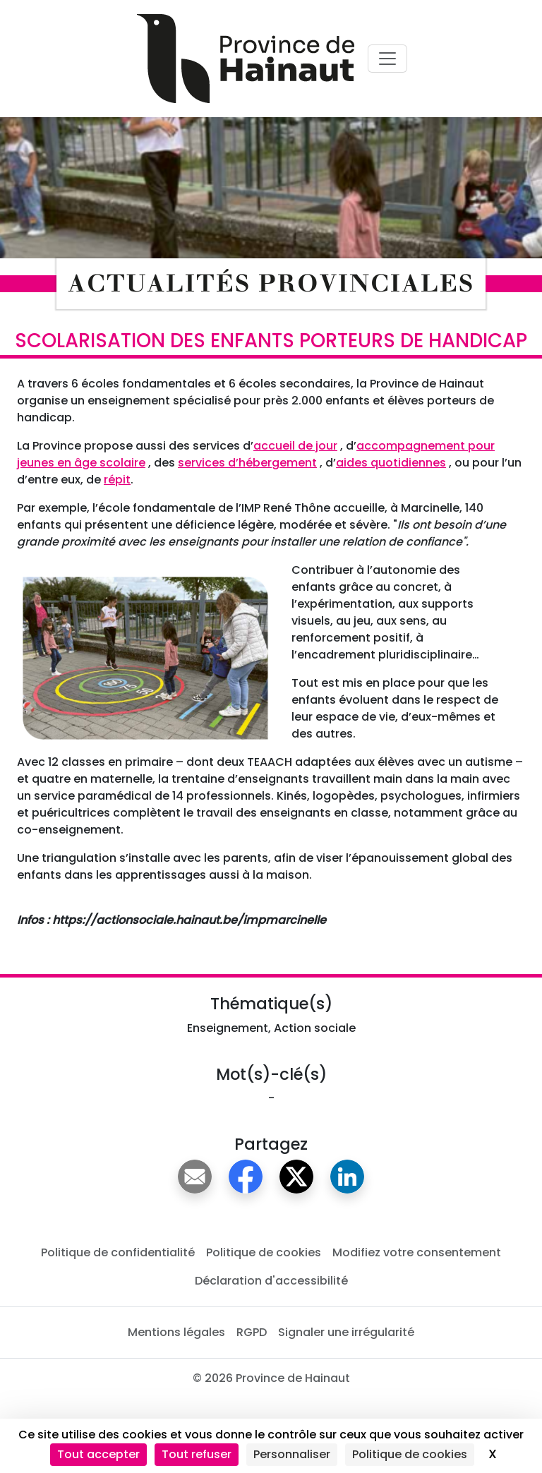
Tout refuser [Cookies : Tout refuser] (196, 1454)
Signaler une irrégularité (346, 1332)
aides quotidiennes (391, 463)
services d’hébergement (247, 463)
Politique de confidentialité (118, 1252)
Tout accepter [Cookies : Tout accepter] (98, 1454)
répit (117, 479)
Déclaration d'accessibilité (271, 1281)
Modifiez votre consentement (416, 1252)
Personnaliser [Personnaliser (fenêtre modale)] (291, 1454)
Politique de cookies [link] (409, 1454)
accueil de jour (295, 446)
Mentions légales (176, 1332)
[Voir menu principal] (387, 58)
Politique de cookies (263, 1252)
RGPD (251, 1332)
